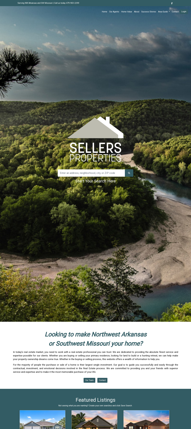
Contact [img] (175, 11)
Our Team (89, 380)
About (136, 11)
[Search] (91, 173)
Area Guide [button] (163, 11)
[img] (172, 3)
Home (104, 11)
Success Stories (148, 11)
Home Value (126, 11)
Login (183, 11)
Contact (102, 380)
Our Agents (114, 11)
